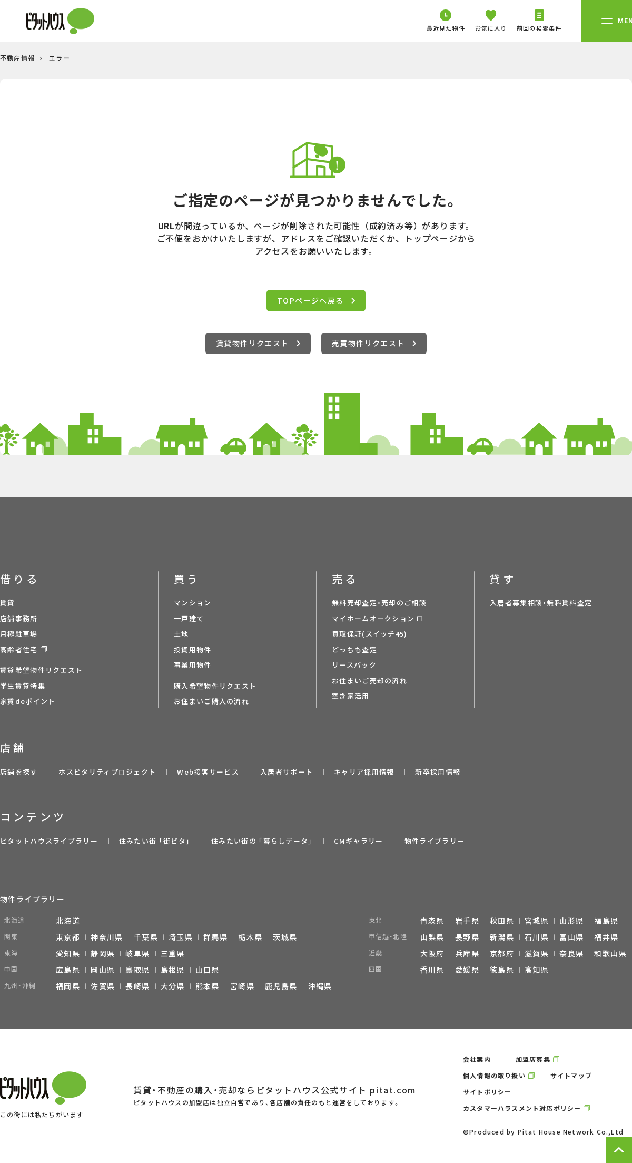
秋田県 (502, 920)
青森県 (432, 920)
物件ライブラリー (434, 841)
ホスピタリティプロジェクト (107, 772)
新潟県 (502, 937)
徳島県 (502, 969)
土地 (181, 634)
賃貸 (7, 603)
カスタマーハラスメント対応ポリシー (522, 1107)
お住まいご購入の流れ (211, 701)
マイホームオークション (373, 618)
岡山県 (103, 969)
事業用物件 (193, 665)
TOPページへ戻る (316, 300)
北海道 (68, 920)
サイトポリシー (487, 1091)
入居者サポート (286, 772)
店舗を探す (19, 772)
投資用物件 (193, 649)
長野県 (467, 937)
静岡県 (103, 953)
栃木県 (250, 937)
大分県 (173, 986)
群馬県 (215, 937)
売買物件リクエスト (374, 343)
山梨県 (432, 937)
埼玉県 (181, 937)
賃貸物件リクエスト (258, 343)
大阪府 (432, 953)
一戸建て (189, 618)
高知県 (537, 969)
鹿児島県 (281, 986)
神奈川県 (107, 937)
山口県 (207, 969)
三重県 (173, 953)
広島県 (68, 969)
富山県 (571, 937)
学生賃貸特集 (22, 686)
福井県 (606, 937)
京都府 (502, 953)
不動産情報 (17, 57)
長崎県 (137, 986)
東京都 (68, 937)
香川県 (432, 969)
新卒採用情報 (437, 772)
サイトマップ (571, 1075)
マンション (193, 603)
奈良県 (571, 953)
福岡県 (68, 986)
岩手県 (467, 920)
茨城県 (285, 937)
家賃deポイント (27, 701)
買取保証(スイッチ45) (370, 634)
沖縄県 (320, 986)
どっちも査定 (354, 649)
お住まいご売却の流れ (369, 681)
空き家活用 (351, 696)
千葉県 (146, 937)
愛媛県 (467, 969)
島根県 (173, 969)
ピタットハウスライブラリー (49, 841)
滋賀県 (537, 953)
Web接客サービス (208, 772)
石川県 (537, 937)
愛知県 (68, 953)
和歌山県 (610, 953)
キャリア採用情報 (364, 772)
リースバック (354, 665)
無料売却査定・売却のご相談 (379, 603)
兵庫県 (467, 953)
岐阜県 (137, 953)
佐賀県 (103, 986)
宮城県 (537, 920)
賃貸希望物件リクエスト (41, 670)
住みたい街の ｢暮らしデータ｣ (262, 841)
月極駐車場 (19, 634)
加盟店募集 (533, 1058)
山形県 (571, 920)
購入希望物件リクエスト (215, 686)
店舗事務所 (19, 618)
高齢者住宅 (19, 649)
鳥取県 (137, 969)
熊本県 (207, 986)
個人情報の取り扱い (494, 1075)
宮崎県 (242, 986)
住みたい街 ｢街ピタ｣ (154, 841)
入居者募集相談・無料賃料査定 (541, 603)
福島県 (606, 920)
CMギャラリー (358, 841)
